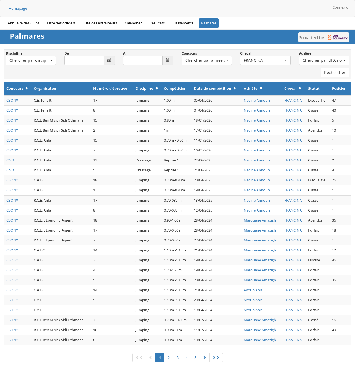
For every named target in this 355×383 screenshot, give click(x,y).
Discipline (14, 53)
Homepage (18, 8)
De (66, 53)
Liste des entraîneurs (100, 22)
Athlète (305, 53)
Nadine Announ (257, 100)
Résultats (157, 22)
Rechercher (335, 72)
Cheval (246, 53)
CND (10, 160)
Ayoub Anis (253, 289)
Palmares (208, 22)
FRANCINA (293, 100)
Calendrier (133, 22)
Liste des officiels (61, 22)
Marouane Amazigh (260, 220)
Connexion (342, 7)
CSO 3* (12, 250)
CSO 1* (12, 100)
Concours (189, 53)
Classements (183, 22)
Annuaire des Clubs (23, 22)
